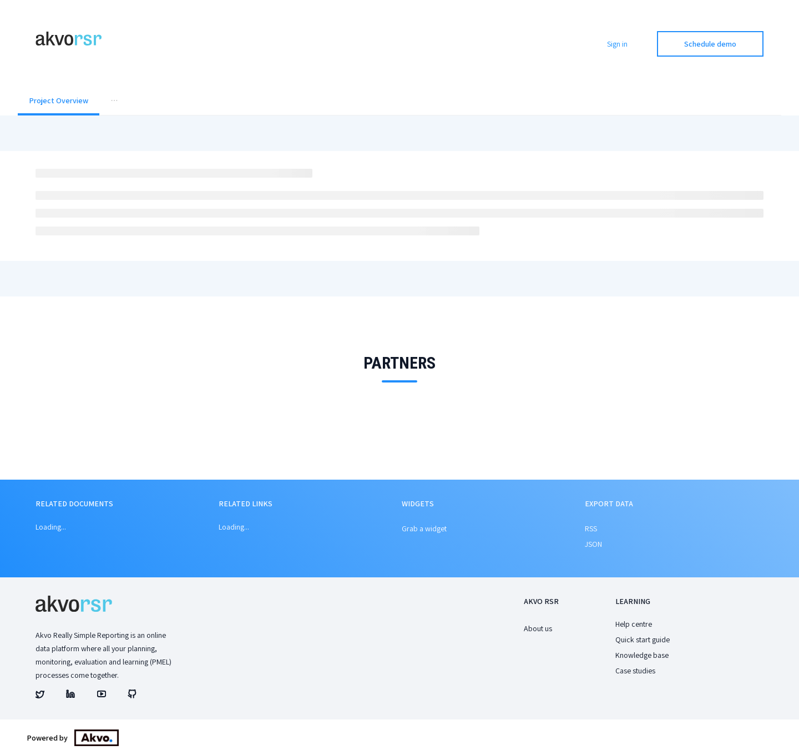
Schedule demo (710, 44)
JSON (593, 544)
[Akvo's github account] (132, 696)
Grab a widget (424, 528)
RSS (591, 528)
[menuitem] (58, 101)
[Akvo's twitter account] (40, 696)
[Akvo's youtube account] (101, 696)
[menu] (399, 101)
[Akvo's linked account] (70, 696)
